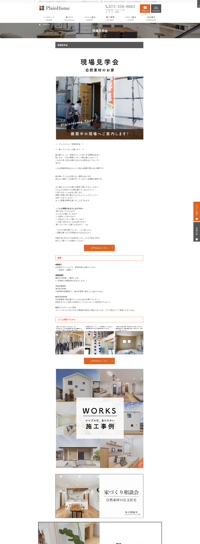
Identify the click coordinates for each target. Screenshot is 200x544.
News (136, 145)
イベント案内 (139, 135)
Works (136, 114)
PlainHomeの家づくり (142, 83)
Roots (138, 88)
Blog (135, 140)
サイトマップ (139, 181)
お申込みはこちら (82, 248)
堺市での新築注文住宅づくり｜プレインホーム (131, 538)
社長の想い (140, 155)
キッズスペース (142, 166)
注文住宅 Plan (139, 124)
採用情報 (137, 171)
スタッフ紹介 (141, 159)
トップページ (139, 78)
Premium (137, 104)
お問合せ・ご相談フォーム (146, 528)
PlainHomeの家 (142, 92)
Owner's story (139, 119)
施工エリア (140, 162)
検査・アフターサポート (146, 99)
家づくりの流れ (142, 95)
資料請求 (156, 8)
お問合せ (145, 8)
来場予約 (196, 232)
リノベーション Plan (142, 130)
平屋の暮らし (139, 109)
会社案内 (137, 150)
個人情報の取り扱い (142, 176)
